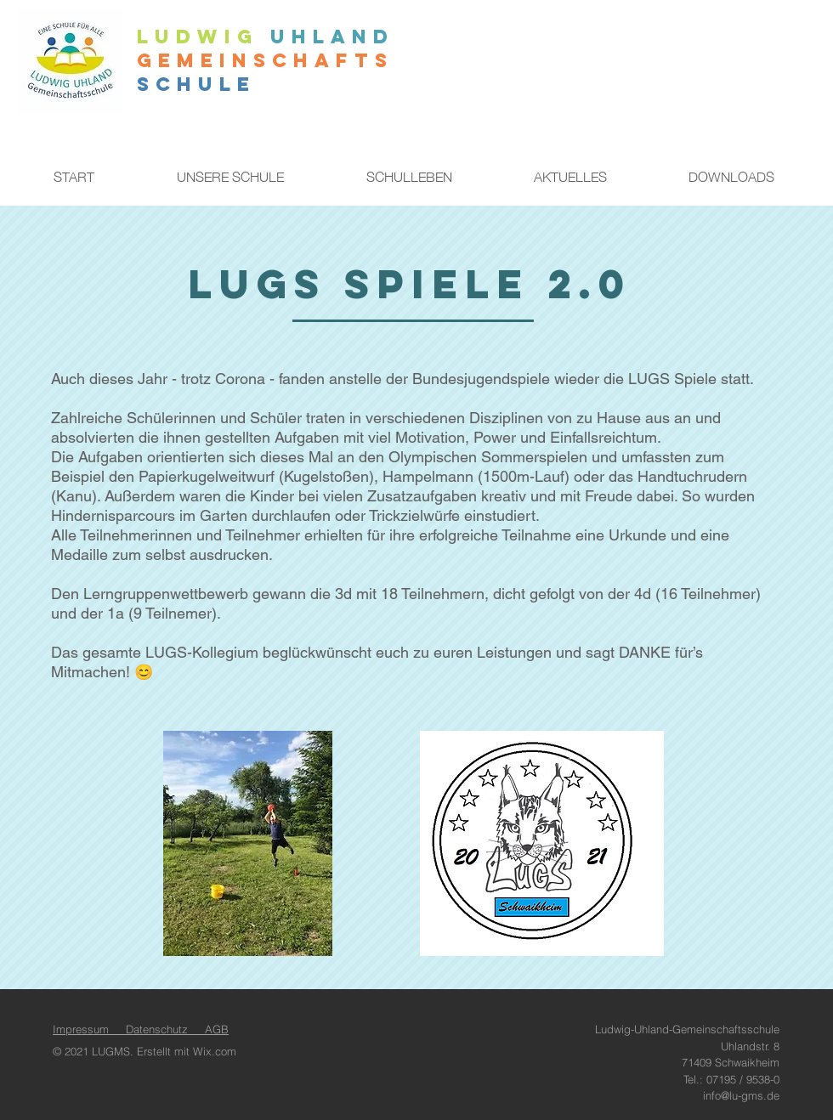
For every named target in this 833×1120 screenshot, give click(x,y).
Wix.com (214, 1051)
